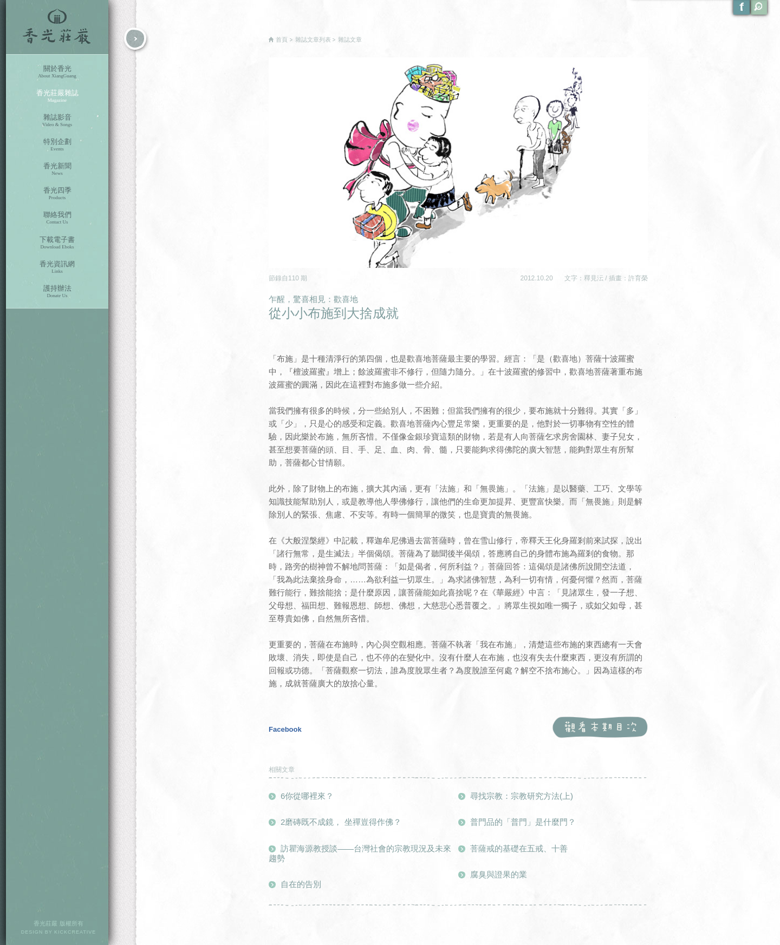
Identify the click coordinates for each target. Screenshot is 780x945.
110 (294, 278)
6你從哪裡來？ (307, 795)
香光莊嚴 (57, 27)
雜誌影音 (57, 120)
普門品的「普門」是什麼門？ (523, 821)
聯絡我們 (57, 218)
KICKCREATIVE (75, 932)
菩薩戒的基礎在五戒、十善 (519, 848)
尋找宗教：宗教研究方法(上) (521, 795)
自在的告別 (301, 884)
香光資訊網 (57, 267)
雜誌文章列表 (313, 39)
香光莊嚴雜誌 (57, 96)
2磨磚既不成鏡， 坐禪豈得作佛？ (341, 821)
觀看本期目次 (600, 728)
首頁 (282, 39)
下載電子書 (57, 242)
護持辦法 (57, 291)
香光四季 (57, 193)
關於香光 (57, 71)
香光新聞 (57, 169)
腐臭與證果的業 (498, 874)
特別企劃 (57, 144)
